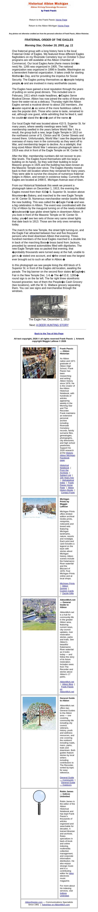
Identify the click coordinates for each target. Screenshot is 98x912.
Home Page (61, 20)
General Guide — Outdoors (67, 783)
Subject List (65, 475)
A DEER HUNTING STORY (52, 325)
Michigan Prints (67, 583)
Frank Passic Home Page (67, 485)
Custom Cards (67, 591)
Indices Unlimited (64, 894)
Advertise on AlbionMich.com (56, 904)
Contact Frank (68, 492)
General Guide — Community (67, 778)
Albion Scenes (64, 587)
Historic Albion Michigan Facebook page (67, 457)
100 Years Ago (67, 477)
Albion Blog (67, 684)
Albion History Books (67, 488)
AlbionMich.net (67, 681)
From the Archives (64, 471)
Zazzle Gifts (68, 593)
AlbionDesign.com (34, 902)
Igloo (71, 873)
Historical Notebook (64, 466)
